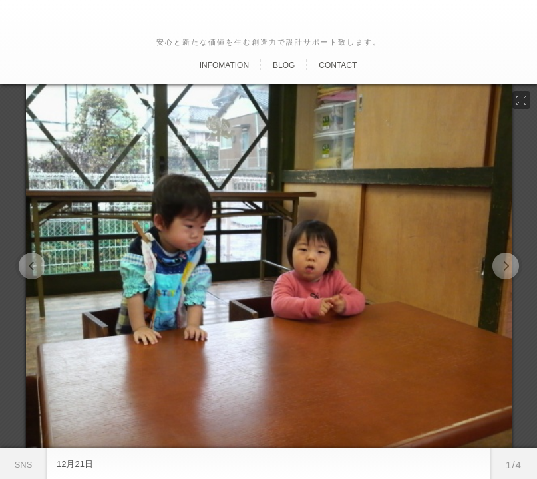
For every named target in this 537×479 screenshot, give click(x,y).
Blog (284, 65)
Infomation (224, 65)
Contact (338, 65)
